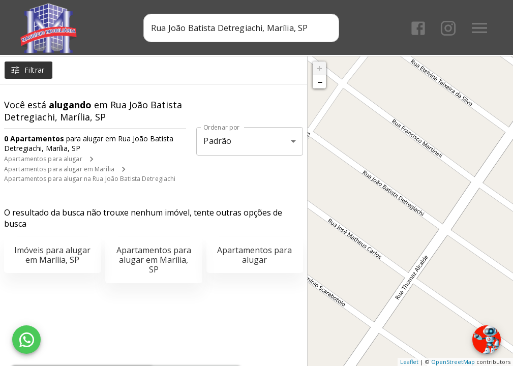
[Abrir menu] (479, 28)
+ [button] (319, 68)
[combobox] (241, 28)
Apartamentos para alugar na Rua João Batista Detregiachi (89, 178)
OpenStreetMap (453, 361)
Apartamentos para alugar (43, 159)
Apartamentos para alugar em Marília (59, 169)
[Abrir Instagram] (448, 28)
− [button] (319, 82)
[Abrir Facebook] (418, 28)
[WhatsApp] (26, 339)
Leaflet (409, 361)
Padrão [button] (217, 140)
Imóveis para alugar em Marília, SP (52, 255)
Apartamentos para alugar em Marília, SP (153, 260)
